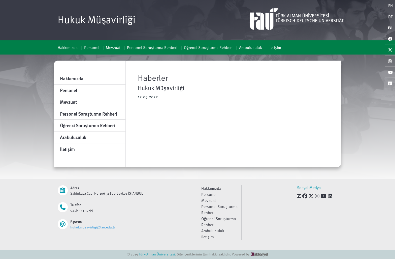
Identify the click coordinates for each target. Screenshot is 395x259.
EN (390, 6)
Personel (91, 47)
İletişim (275, 47)
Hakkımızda (68, 47)
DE (390, 17)
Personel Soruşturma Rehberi (152, 47)
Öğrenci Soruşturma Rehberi (208, 47)
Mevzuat (113, 47)
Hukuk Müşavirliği (97, 19)
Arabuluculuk (250, 47)
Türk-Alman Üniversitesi (157, 254)
